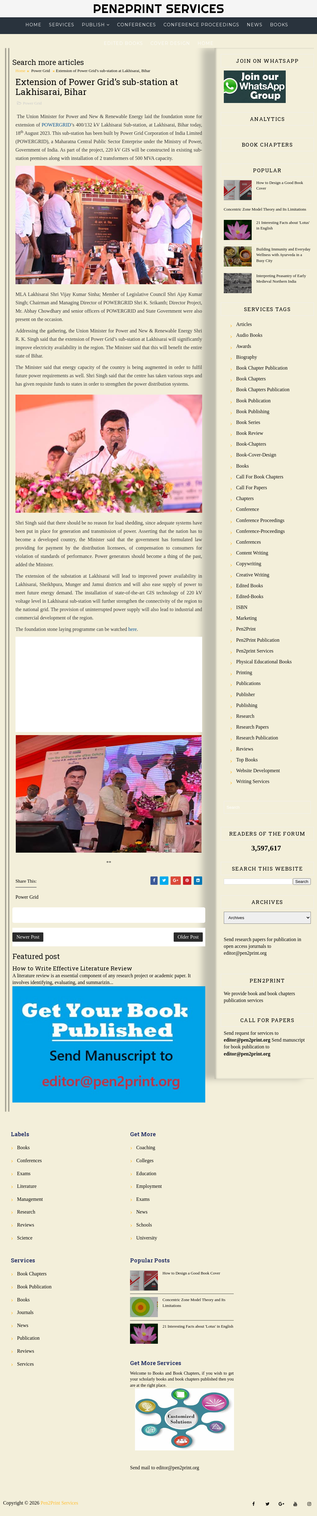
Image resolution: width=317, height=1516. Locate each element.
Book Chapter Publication (262, 367)
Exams (24, 1173)
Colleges (145, 1160)
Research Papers (252, 727)
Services (61, 25)
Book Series (248, 422)
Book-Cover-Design (256, 454)
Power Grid (40, 70)
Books (279, 25)
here (132, 629)
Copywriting (248, 563)
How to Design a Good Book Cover (191, 1273)
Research (245, 716)
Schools (144, 1224)
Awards (243, 346)
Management (30, 1199)
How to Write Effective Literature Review (72, 968)
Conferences (136, 25)
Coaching (145, 1147)
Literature (27, 1186)
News (255, 25)
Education (146, 1173)
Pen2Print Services (158, 8)
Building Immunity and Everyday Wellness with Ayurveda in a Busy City (283, 255)
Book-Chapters (251, 444)
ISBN (241, 607)
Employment (149, 1186)
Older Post (188, 937)
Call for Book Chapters (259, 476)
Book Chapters (251, 378)
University (146, 1237)
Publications (248, 683)
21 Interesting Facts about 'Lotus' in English (198, 1326)
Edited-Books (249, 596)
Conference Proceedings (201, 25)
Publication (28, 1338)
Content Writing (252, 552)
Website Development (258, 770)
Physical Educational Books (264, 661)
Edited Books (123, 43)
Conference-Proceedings (260, 531)
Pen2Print (246, 629)
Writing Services (252, 781)
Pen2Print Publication (258, 640)
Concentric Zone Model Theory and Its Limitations (265, 209)
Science (25, 1237)
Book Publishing (252, 411)
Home (33, 25)
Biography (246, 357)
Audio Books (249, 335)
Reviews (244, 749)
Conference (247, 509)
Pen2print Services (254, 650)
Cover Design (170, 43)
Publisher (245, 694)
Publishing (246, 705)
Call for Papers (251, 487)
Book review (249, 433)
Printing (244, 672)
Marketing (246, 618)
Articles (244, 324)
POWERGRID (56, 124)
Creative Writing (252, 574)
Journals (25, 1312)
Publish (93, 25)
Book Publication (253, 400)
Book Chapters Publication (262, 389)
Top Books (247, 759)
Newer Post (27, 937)
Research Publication (257, 737)
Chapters (245, 498)
